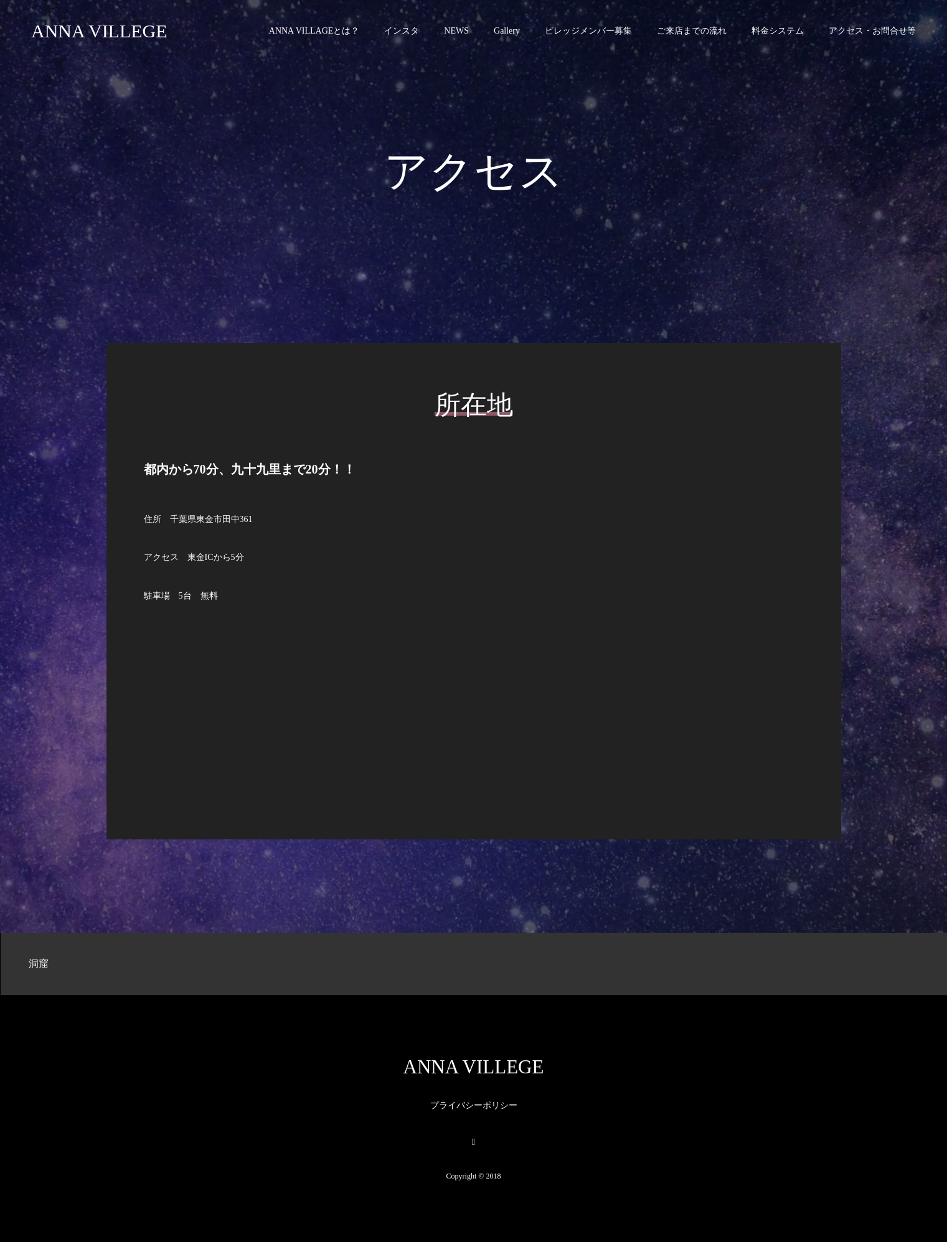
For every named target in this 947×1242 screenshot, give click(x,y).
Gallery (507, 30)
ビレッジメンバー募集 (588, 30)
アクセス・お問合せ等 (872, 30)
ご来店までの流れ (692, 30)
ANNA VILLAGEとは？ (314, 30)
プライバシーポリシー (473, 1105)
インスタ (401, 30)
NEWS (456, 30)
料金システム (777, 30)
